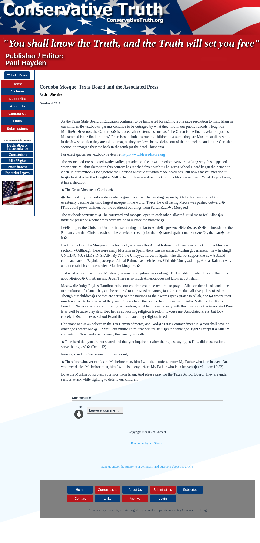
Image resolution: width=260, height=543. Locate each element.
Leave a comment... (105, 410)
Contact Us (17, 114)
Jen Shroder (53, 94)
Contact (80, 498)
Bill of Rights (17, 161)
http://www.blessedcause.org (143, 154)
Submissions (17, 128)
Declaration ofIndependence (17, 147)
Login (163, 498)
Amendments (17, 167)
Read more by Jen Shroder (147, 443)
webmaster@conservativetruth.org (187, 510)
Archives (17, 91)
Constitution (18, 155)
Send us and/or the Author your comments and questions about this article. (147, 466)
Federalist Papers (17, 173)
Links (17, 121)
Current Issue (107, 490)
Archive (135, 498)
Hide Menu (17, 75)
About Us (17, 106)
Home (17, 84)
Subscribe (17, 99)
